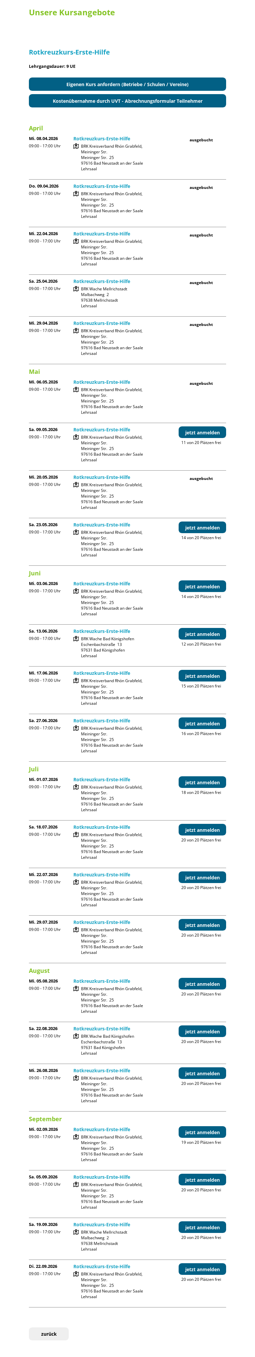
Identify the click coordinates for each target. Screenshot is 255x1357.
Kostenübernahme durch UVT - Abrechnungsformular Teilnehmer (128, 101)
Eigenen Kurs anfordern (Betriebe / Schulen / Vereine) (127, 84)
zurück (49, 1334)
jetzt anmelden (202, 432)
